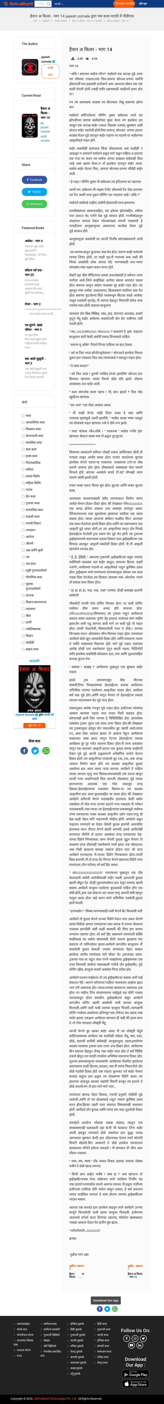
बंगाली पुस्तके (77, 1357)
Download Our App (105, 1300)
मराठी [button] (59, 4)
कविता (29, 469)
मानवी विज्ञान (33, 523)
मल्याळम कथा (104, 1351)
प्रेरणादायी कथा (34, 436)
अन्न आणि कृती (34, 550)
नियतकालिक (33, 463)
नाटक (29, 490)
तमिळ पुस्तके (76, 1346)
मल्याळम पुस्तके (78, 1362)
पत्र (27, 557)
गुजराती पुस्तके (77, 1334)
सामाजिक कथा (34, 510)
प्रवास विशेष (33, 476)
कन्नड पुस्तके (76, 1368)
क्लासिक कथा (34, 442)
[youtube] (131, 1345)
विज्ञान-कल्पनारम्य (36, 602)
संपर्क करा (22, 1329)
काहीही (30, 642)
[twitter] (143, 1338)
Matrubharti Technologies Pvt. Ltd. (55, 1398)
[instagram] (135, 1338)
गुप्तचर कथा (33, 503)
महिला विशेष (33, 483)
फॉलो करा (50, 71)
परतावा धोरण (24, 1350)
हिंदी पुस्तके (76, 1329)
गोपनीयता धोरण (25, 1334)
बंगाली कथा (103, 1346)
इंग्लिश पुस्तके (77, 1323)
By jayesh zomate (45, 127)
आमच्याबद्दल (23, 1323)
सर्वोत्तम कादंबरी (52, 1329)
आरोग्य (30, 537)
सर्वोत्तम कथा (50, 1323)
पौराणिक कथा (34, 577)
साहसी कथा (32, 516)
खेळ (28, 615)
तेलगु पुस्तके (76, 1351)
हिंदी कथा (102, 1323)
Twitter (34, 191)
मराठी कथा (102, 1334)
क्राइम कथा (32, 649)
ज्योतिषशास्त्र (33, 629)
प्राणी (29, 622)
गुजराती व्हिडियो (52, 1334)
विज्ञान (29, 636)
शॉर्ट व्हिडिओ (50, 1346)
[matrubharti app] (89, 3)
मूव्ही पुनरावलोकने (36, 570)
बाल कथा (31, 449)
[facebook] (126, 1338)
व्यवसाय (30, 609)
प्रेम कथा (30, 496)
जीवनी (29, 543)
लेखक (47, 1340)
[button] (48, 4)
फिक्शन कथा (33, 429)
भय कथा (31, 564)
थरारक (30, 595)
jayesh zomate (48, 59)
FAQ (19, 1355)
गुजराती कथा (103, 1329)
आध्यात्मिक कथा (35, 422)
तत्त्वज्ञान (30, 530)
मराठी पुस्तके (76, 1340)
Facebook (34, 179)
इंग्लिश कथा (103, 1340)
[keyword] (43, 4)
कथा (28, 416)
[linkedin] (139, 1345)
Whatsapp (34, 203)
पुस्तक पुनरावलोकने (33, 586)
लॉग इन (143, 4)
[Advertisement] (34, 781)
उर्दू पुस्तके (75, 1373)
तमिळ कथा (103, 1357)
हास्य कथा (31, 456)
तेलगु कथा (102, 1362)
